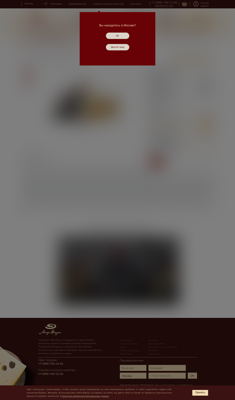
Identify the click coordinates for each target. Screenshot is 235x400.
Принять (200, 392)
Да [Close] (117, 36)
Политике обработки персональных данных (85, 396)
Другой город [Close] (117, 47)
